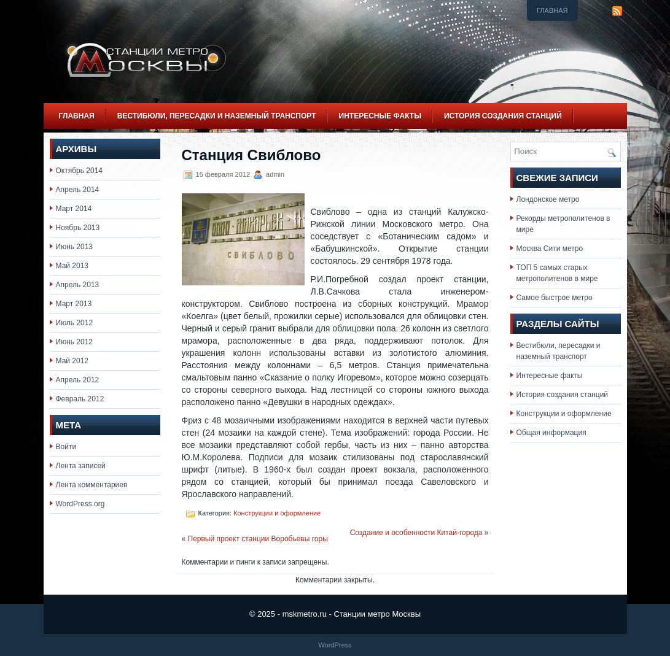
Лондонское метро (548, 199)
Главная (552, 10)
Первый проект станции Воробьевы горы (258, 538)
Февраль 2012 (80, 399)
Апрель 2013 (77, 284)
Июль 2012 (74, 322)
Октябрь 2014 (79, 170)
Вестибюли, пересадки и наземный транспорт (216, 116)
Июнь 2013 (74, 246)
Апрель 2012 (77, 380)
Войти (66, 446)
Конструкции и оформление (277, 513)
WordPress (334, 645)
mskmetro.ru (304, 614)
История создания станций (503, 116)
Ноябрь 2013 (78, 227)
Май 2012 (72, 361)
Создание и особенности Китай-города (416, 532)
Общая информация (551, 432)
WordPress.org (80, 504)
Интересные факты (380, 116)
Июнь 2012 (74, 342)
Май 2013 (72, 265)
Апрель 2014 (77, 189)
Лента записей (81, 465)
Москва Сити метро (549, 248)
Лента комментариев (92, 484)
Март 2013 (74, 303)
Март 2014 (74, 208)
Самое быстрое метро (554, 297)
